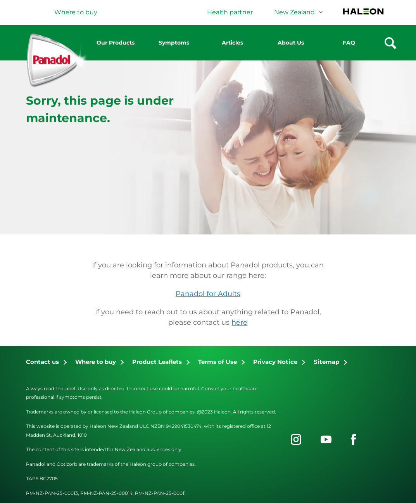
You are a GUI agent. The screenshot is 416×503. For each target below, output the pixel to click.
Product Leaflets (157, 361)
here (239, 322)
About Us (291, 42)
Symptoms (174, 42)
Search (390, 43)
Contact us (42, 361)
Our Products (116, 42)
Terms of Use (217, 361)
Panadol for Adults (208, 293)
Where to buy (95, 361)
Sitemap (326, 361)
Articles (232, 42)
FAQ (349, 42)
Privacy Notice (275, 361)
